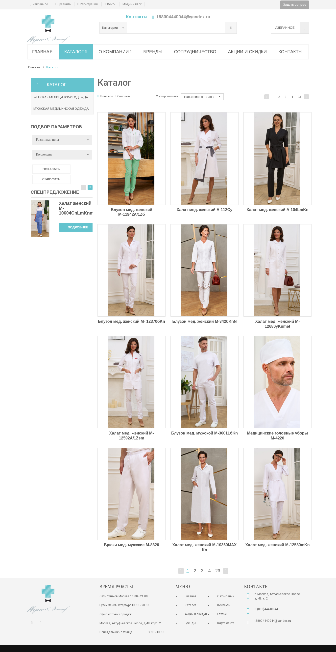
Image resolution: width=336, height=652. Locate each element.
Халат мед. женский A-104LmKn (277, 210)
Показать (51, 169)
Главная (190, 596)
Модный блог (132, 4)
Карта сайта (225, 623)
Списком (122, 96)
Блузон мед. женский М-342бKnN (204, 321)
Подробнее (78, 227)
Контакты (136, 16)
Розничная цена (47, 139)
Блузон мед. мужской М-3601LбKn (204, 433)
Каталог (190, 605)
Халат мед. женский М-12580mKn (277, 545)
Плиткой (105, 96)
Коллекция (44, 154)
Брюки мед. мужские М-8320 (131, 545)
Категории (113, 27)
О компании (225, 596)
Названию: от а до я (202, 97)
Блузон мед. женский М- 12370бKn (131, 321)
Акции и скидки (196, 614)
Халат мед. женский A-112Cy (204, 210)
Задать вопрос (294, 4)
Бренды (190, 623)
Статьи (222, 614)
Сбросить (51, 179)
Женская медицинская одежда (60, 97)
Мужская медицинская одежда (61, 108)
